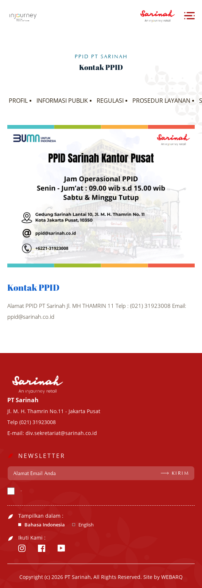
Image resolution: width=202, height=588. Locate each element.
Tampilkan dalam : (40, 515)
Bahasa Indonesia (44, 524)
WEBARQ (172, 576)
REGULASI (110, 101)
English (86, 524)
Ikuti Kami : (32, 537)
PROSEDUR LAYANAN (161, 101)
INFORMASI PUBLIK (62, 101)
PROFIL (18, 101)
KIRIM (181, 473)
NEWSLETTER (41, 456)
